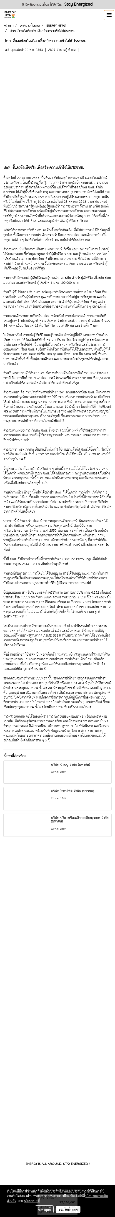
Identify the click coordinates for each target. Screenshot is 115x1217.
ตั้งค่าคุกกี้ (44, 1209)
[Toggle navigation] (109, 15)
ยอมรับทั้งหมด (68, 1209)
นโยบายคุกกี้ (32, 1201)
